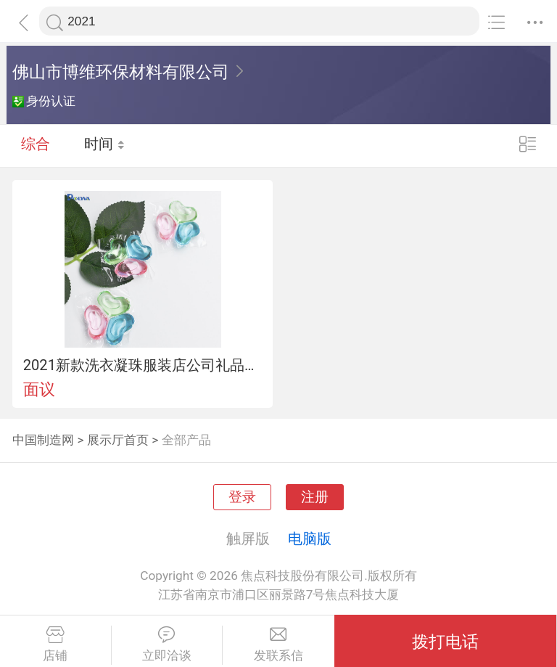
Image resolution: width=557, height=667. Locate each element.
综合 (35, 145)
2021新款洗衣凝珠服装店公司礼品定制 (143, 365)
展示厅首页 (118, 440)
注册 (315, 497)
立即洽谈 (167, 644)
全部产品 (186, 440)
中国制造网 (43, 440)
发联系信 (278, 644)
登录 (242, 497)
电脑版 (309, 538)
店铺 (55, 644)
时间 (104, 145)
